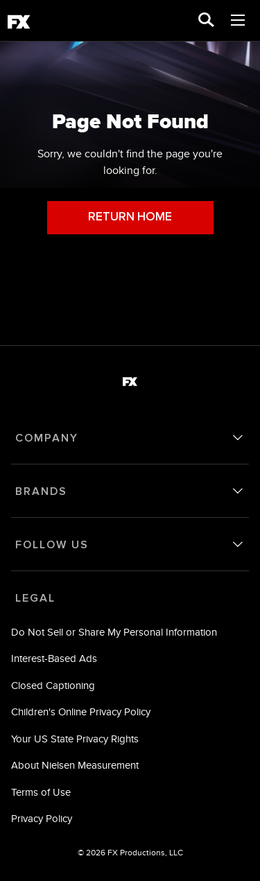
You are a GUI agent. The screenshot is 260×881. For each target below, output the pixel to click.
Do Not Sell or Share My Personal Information (114, 632)
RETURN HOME (130, 217)
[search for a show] (206, 21)
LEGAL (35, 598)
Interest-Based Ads (54, 658)
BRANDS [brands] (41, 491)
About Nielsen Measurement (75, 765)
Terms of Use (41, 792)
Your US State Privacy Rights (75, 738)
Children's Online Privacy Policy (80, 711)
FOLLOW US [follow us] (52, 544)
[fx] (18, 24)
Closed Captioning (53, 685)
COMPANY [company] (46, 438)
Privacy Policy (41, 818)
